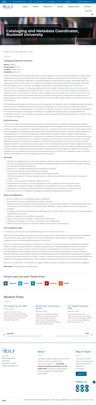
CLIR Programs (84, 1)
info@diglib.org (12, 366)
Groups (60, 7)
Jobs (31, 52)
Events (36, 7)
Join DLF (89, 11)
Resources (48, 7)
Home (8, 26)
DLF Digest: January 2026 (15, 306)
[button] (92, 14)
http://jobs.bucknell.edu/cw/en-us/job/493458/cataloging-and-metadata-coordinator (34, 232)
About (26, 7)
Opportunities (74, 7)
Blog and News (16, 26)
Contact (88, 7)
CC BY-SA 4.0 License (86, 400)
